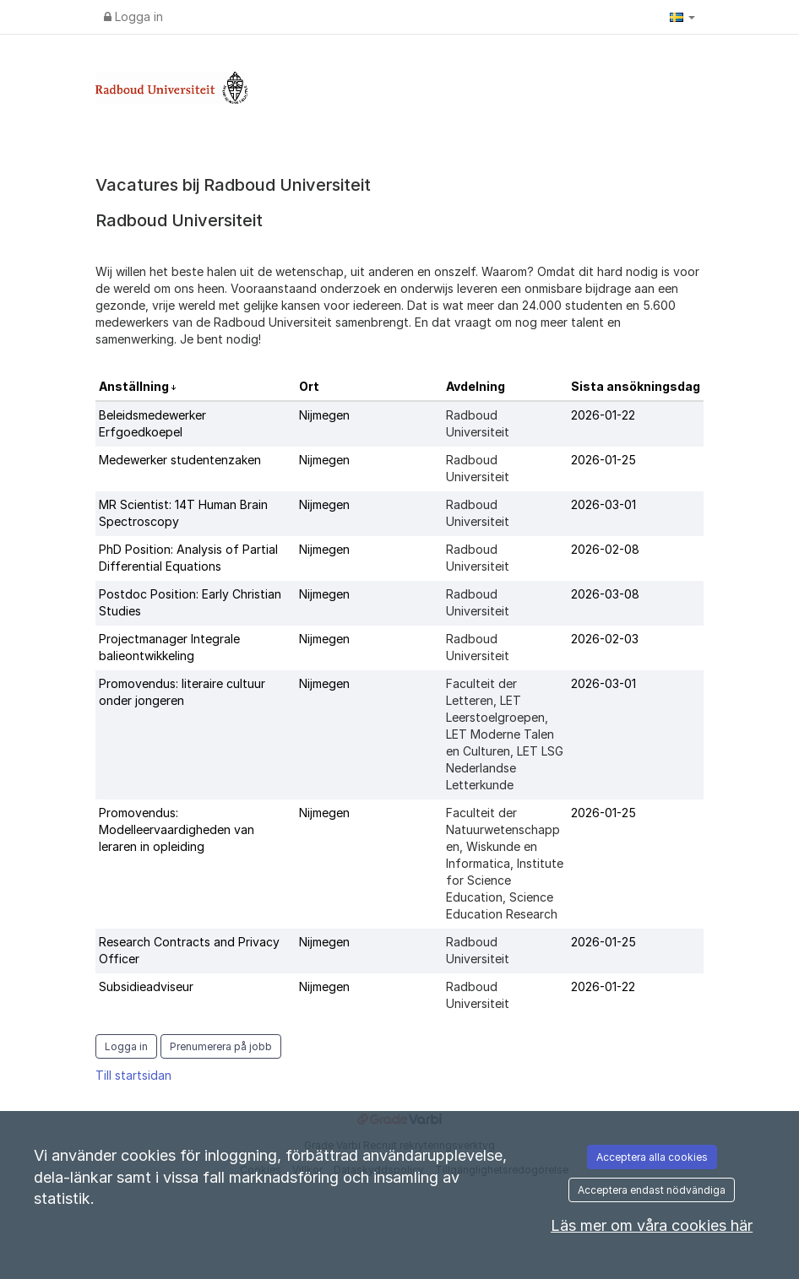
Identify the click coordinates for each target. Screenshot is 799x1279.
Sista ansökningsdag (635, 386)
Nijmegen (324, 415)
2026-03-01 (603, 504)
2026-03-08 (605, 594)
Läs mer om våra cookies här (652, 1225)
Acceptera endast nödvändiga (652, 1190)
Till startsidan (133, 1075)
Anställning (135, 386)
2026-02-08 (605, 549)
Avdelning (475, 386)
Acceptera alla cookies (652, 1157)
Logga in (133, 16)
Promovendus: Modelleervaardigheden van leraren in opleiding (176, 829)
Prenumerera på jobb (221, 1046)
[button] (682, 17)
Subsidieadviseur (146, 986)
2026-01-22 (603, 415)
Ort (309, 386)
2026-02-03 (605, 638)
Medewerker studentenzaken (180, 460)
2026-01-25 (603, 460)
